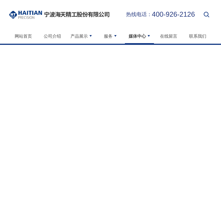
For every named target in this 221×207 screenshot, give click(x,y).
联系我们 (197, 36)
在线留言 (168, 36)
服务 (110, 36)
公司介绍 (52, 36)
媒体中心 (139, 36)
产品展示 (81, 36)
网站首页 (23, 36)
